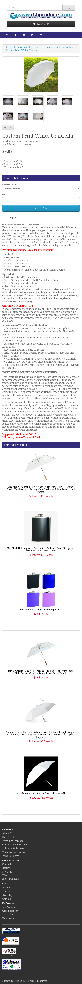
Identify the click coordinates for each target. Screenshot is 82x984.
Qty (3, 195)
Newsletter (8, 918)
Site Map (7, 871)
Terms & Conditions (13, 852)
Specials (7, 891)
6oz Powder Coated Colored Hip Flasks (41, 609)
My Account (9, 907)
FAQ (4, 875)
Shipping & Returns (13, 848)
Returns (6, 867)
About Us (7, 833)
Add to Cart (41, 208)
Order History (10, 910)
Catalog (6, 898)
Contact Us (8, 864)
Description (11, 217)
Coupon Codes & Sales (14, 844)
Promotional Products (26, 47)
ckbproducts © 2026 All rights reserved (24, 980)
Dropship (7, 895)
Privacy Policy (10, 856)
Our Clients (8, 837)
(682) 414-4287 (10, 879)
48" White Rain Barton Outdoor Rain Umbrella (41, 793)
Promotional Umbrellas (59, 47)
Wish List (7, 914)
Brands (6, 887)
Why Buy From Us (12, 840)
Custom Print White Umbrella (22, 50)
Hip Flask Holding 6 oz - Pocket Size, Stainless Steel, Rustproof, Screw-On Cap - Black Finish (41, 549)
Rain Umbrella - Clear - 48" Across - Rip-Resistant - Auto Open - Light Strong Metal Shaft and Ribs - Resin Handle (41, 672)
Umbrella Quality (9, 184)
